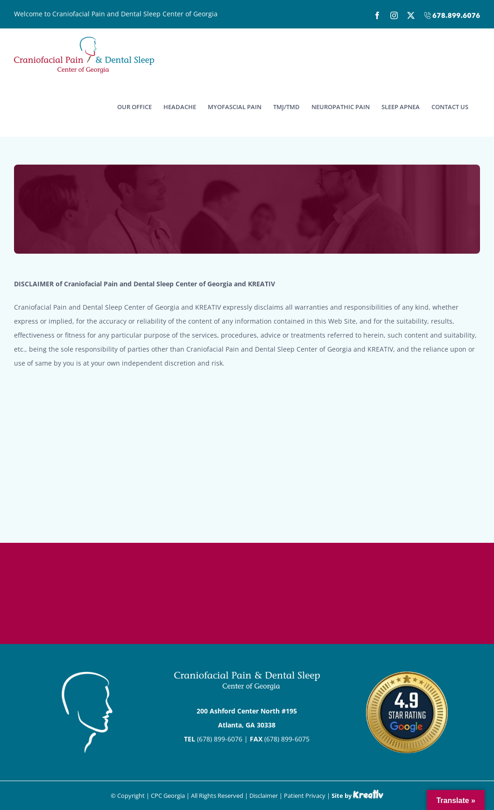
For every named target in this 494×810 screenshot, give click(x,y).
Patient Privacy (304, 795)
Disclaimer (263, 795)
